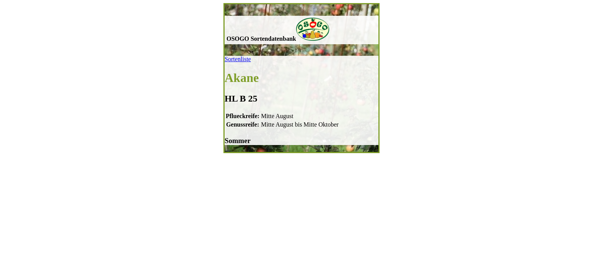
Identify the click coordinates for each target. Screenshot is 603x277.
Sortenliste (238, 59)
